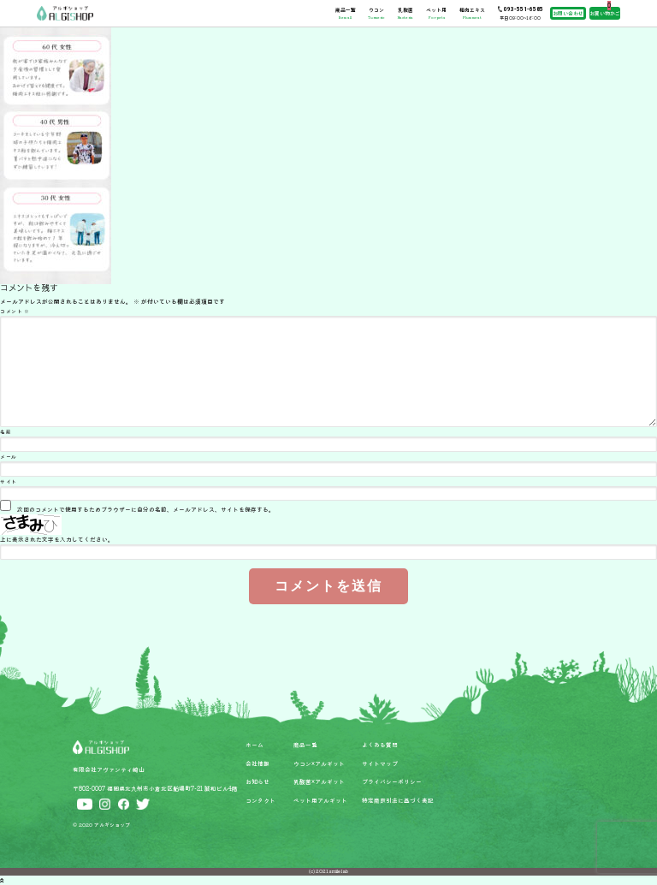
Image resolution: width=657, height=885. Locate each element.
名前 (5, 432)
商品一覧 (345, 13)
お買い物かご (604, 13)
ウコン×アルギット (319, 763)
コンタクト (260, 800)
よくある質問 (380, 744)
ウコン (376, 13)
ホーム (254, 744)
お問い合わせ (568, 13)
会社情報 (257, 763)
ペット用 (436, 13)
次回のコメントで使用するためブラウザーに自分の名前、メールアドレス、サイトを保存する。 (146, 509)
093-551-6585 (523, 9)
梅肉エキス (472, 13)
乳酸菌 (405, 13)
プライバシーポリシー (392, 781)
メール (8, 456)
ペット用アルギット (320, 800)
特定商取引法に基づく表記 (398, 800)
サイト (8, 481)
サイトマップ (380, 763)
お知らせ (257, 781)
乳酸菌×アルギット (319, 781)
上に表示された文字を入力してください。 (57, 539)
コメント (14, 311)
